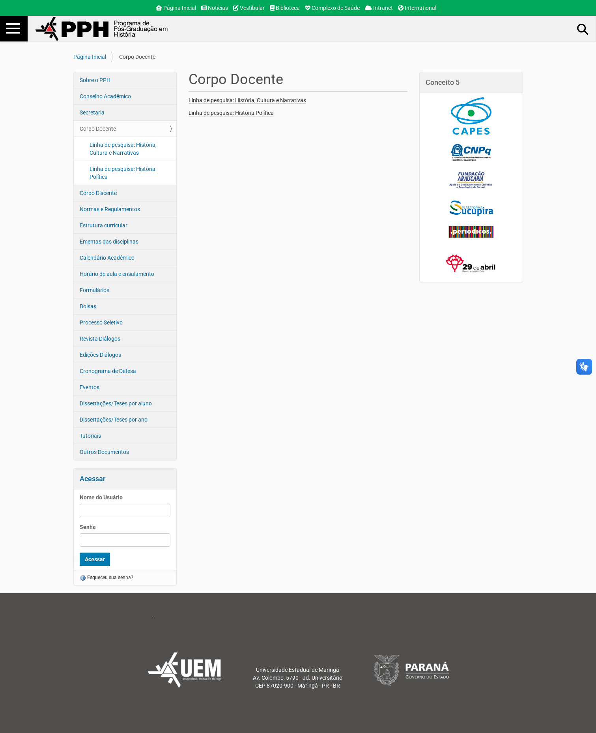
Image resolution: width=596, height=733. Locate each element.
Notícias (214, 8)
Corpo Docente (98, 129)
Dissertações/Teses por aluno (116, 403)
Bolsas (88, 306)
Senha (88, 527)
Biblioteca (285, 8)
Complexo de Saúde (332, 8)
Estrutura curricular (103, 225)
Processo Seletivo (101, 322)
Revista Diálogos (100, 339)
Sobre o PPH (95, 80)
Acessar (92, 478)
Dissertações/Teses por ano (114, 419)
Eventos (89, 387)
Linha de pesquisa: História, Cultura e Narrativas (123, 149)
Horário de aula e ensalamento (117, 274)
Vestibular (249, 8)
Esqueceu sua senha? (106, 577)
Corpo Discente (98, 193)
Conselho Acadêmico (105, 96)
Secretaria (92, 112)
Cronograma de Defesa (108, 371)
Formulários (94, 290)
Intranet (379, 8)
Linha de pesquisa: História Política (122, 173)
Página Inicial (176, 8)
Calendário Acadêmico (107, 258)
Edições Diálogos (100, 355)
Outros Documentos (104, 452)
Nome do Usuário (101, 497)
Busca (583, 28)
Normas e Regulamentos (110, 209)
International (417, 8)
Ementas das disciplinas (109, 241)
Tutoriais (90, 436)
